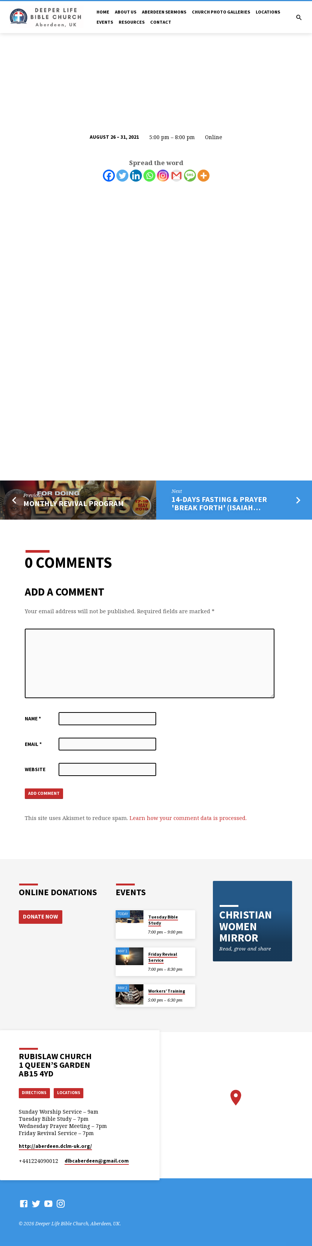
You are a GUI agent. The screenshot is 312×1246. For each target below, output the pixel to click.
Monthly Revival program (73, 503)
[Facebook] (109, 176)
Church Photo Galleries (221, 12)
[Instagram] (163, 176)
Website (35, 769)
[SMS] (190, 176)
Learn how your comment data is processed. (188, 819)
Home (102, 12)
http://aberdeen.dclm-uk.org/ (55, 1146)
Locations (268, 12)
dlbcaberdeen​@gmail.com (97, 1161)
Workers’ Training (166, 990)
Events (104, 22)
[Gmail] (176, 176)
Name (33, 718)
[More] (203, 176)
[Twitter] (122, 176)
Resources (132, 22)
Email (33, 744)
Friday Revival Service (162, 956)
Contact (160, 22)
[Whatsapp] (149, 176)
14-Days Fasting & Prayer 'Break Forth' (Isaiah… (219, 503)
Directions (35, 1092)
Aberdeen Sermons (164, 12)
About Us (125, 12)
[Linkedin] (136, 176)
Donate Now (40, 915)
